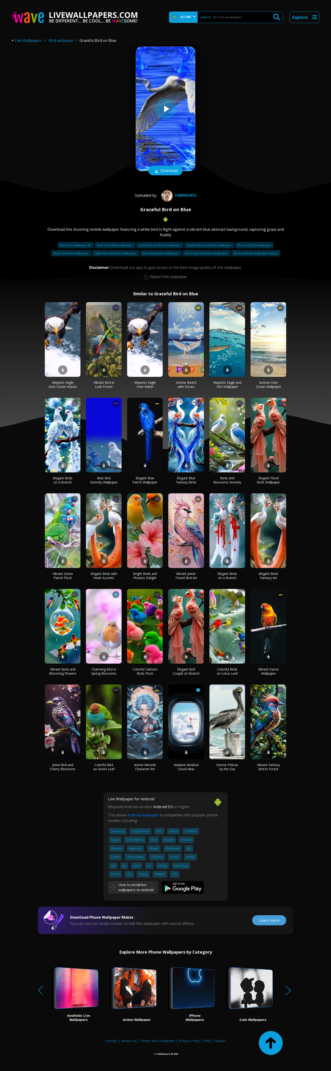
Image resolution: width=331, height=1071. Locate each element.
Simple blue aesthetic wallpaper (209, 245)
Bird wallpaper (61, 40)
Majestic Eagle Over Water (145, 384)
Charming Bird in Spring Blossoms (103, 671)
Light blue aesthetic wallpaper (116, 253)
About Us (128, 1040)
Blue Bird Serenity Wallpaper (104, 480)
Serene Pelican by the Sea (227, 767)
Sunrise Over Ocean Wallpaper (268, 384)
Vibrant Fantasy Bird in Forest (268, 767)
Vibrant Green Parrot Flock (63, 575)
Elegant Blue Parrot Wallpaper (144, 480)
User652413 (178, 195)
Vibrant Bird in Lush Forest (104, 384)
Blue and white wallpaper (115, 245)
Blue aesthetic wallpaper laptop (256, 253)
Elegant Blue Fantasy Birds (186, 480)
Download (165, 171)
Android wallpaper (143, 815)
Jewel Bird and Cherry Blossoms (62, 767)
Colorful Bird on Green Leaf (103, 767)
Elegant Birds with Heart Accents (104, 575)
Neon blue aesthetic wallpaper (206, 253)
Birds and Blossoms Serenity (227, 480)
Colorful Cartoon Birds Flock (145, 671)
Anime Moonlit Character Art (145, 767)
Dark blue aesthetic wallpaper (160, 245)
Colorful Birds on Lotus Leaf (227, 671)
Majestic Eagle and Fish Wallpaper (227, 384)
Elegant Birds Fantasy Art (268, 575)
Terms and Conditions (157, 1040)
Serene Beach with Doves (186, 384)
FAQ (207, 1040)
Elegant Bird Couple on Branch (186, 671)
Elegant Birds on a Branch (62, 480)
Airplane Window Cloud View (186, 767)
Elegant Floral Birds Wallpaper (268, 480)
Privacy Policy (189, 1040)
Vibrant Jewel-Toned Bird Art (186, 575)
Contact (111, 1040)
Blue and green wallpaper (161, 253)
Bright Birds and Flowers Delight (145, 575)
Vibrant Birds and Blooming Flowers (62, 671)
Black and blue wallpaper (71, 253)
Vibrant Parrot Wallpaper (268, 671)
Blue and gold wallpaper (254, 245)
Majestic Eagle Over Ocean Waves (63, 384)
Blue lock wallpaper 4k (75, 245)
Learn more (269, 920)
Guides (220, 1040)
